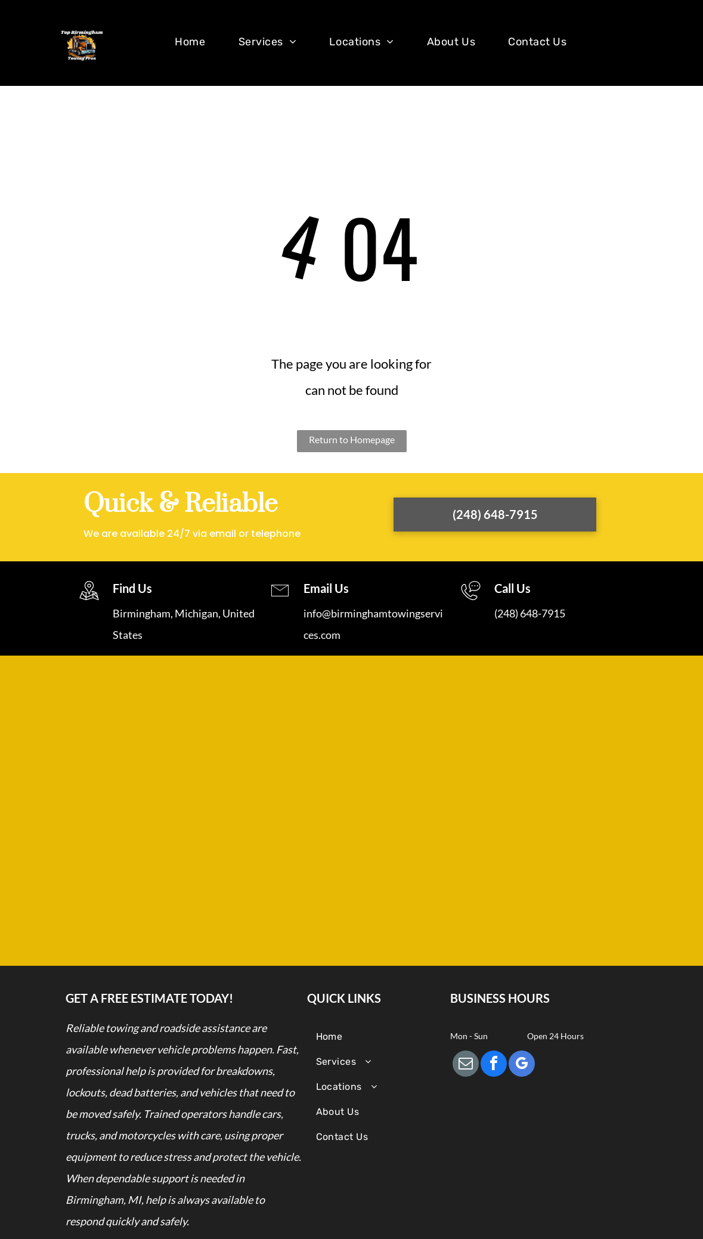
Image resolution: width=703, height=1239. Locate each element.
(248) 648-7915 (529, 613)
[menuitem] (194, 45)
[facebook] (494, 1065)
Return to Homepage (352, 439)
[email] (466, 1065)
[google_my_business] (522, 1065)
